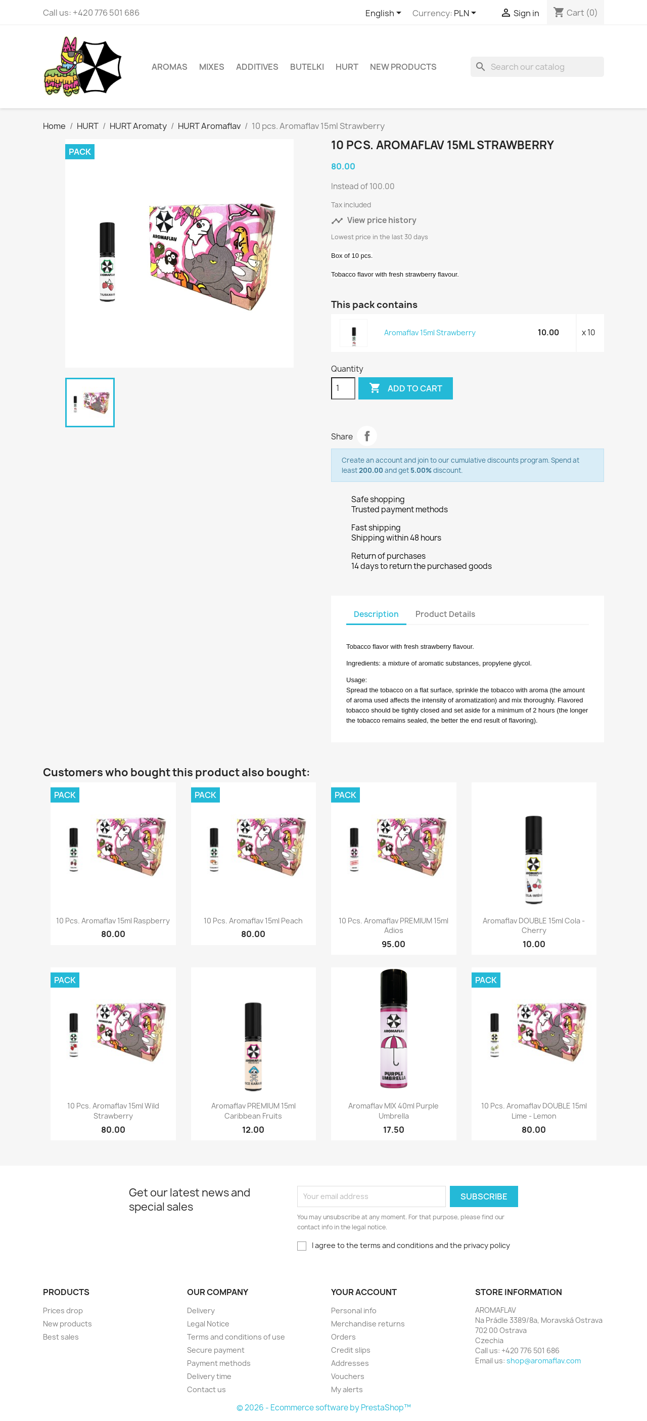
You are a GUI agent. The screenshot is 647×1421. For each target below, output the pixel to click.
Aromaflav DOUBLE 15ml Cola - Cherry (534, 926)
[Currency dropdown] (467, 14)
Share (367, 436)
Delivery (201, 1310)
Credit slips (351, 1350)
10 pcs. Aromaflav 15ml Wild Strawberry (113, 1111)
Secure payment (216, 1350)
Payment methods (219, 1363)
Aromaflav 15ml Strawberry (430, 332)
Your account (364, 1292)
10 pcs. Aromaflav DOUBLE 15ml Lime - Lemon (534, 1111)
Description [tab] (376, 614)
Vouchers (347, 1376)
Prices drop (63, 1310)
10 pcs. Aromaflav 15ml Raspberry (113, 920)
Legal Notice (208, 1323)
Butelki (307, 66)
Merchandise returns (368, 1323)
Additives (257, 66)
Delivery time (209, 1376)
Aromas (170, 66)
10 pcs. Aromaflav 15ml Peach (253, 920)
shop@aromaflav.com (543, 1360)
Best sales (61, 1337)
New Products (403, 66)
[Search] (537, 67)
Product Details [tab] (445, 614)
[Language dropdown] (385, 14)
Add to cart (405, 388)
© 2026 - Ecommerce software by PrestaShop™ (324, 1407)
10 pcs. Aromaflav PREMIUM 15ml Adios (393, 926)
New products (67, 1323)
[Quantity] (343, 388)
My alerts (347, 1389)
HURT (347, 66)
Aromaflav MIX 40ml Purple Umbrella (393, 1111)
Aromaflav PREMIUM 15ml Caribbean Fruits (253, 1111)
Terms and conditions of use (236, 1337)
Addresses (350, 1363)
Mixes (211, 66)
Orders (343, 1337)
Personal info (354, 1310)
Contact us (206, 1389)
